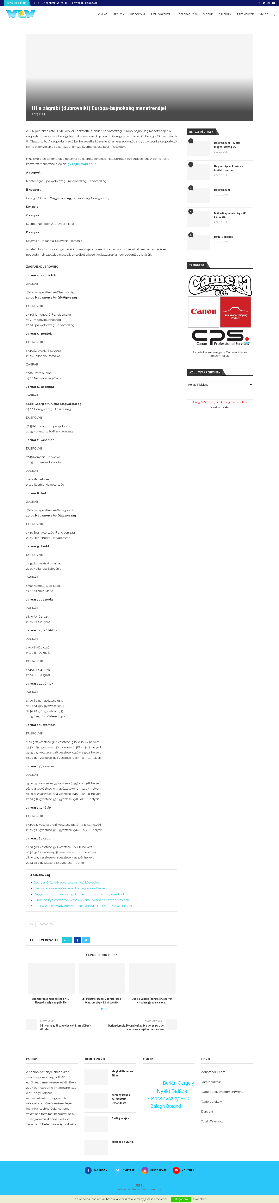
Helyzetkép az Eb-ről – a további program (69, 3)
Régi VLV (119, 14)
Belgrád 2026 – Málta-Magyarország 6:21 (227, 145)
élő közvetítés (188, 1121)
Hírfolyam (137, 14)
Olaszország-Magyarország (159, 1109)
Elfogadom (181, 1199)
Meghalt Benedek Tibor (122, 1073)
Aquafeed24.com (213, 1072)
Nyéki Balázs (172, 1091)
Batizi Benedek (223, 237)
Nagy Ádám (184, 1111)
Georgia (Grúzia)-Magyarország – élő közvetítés (66, 882)
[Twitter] (264, 3)
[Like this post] (68, 940)
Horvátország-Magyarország (181, 1080)
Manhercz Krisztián (171, 1121)
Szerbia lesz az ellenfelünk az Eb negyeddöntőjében (70, 888)
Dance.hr (207, 1111)
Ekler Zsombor (172, 1094)
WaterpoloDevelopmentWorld (222, 1092)
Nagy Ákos (152, 1091)
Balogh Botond (165, 1105)
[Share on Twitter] (86, 940)
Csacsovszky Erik (168, 1098)
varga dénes (150, 1126)
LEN (31, 924)
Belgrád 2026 (188, 14)
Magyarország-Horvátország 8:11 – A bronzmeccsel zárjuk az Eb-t (79, 894)
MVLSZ (264, 14)
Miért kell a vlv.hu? (123, 1142)
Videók (208, 14)
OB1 (182, 1103)
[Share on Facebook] (77, 940)
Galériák (225, 14)
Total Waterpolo (212, 1121)
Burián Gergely (178, 1084)
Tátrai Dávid (181, 1077)
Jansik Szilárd (156, 1118)
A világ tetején (120, 1118)
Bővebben (199, 1199)
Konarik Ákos (159, 1079)
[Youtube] (273, 3)
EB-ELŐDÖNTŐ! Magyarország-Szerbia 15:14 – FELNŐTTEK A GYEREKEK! (83, 906)
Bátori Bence (185, 1114)
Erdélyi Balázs (158, 1113)
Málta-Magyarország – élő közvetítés (230, 215)
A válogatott (160, 14)
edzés (168, 1102)
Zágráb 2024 (46, 924)
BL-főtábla (153, 1122)
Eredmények (245, 14)
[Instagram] (269, 3)
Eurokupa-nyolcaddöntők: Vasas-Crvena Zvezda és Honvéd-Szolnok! (81, 900)
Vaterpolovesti (211, 1082)
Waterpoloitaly (211, 1101)
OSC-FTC (182, 1117)
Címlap (103, 14)
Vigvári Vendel (179, 1125)
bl (158, 1084)
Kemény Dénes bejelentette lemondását (121, 1099)
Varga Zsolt (155, 1075)
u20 (151, 1088)
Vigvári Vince (184, 1072)
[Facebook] (259, 3)
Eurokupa (151, 1083)
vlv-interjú (185, 1107)
